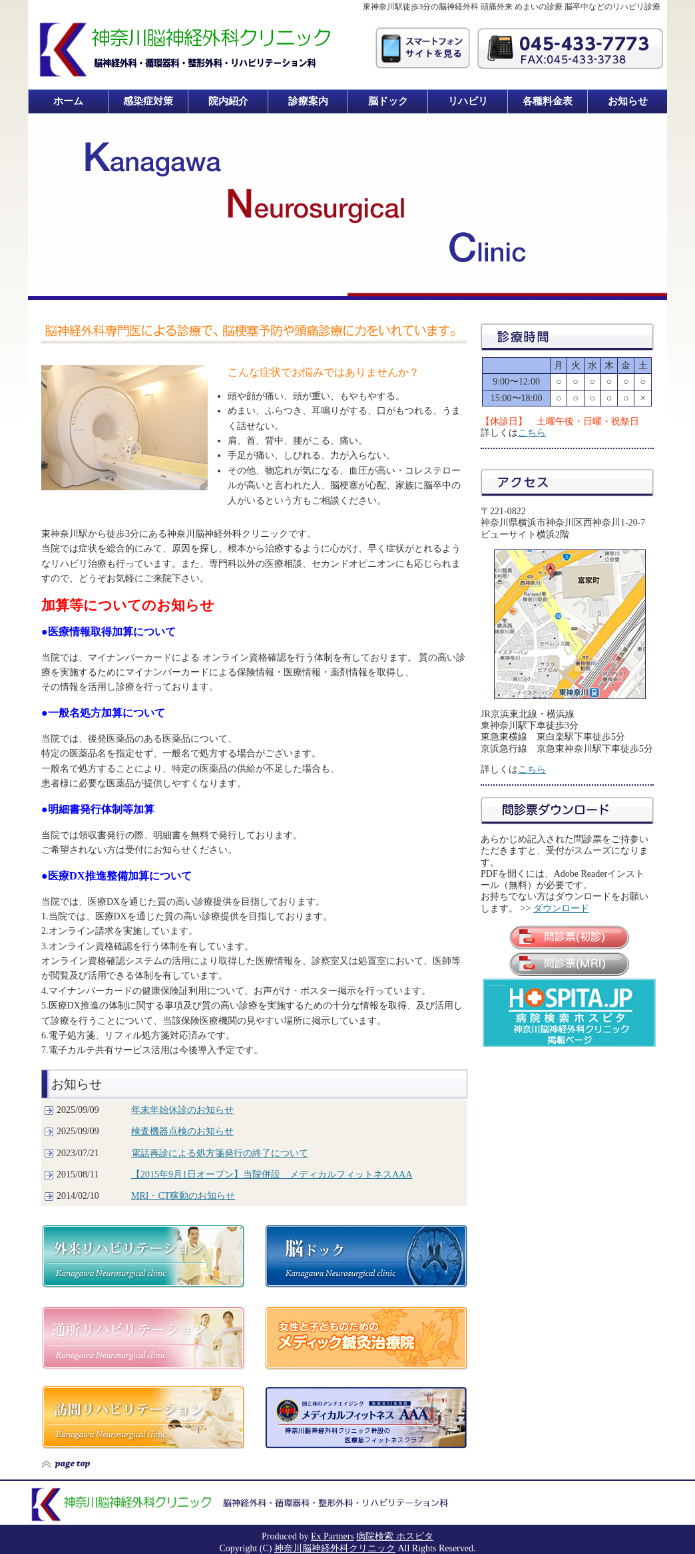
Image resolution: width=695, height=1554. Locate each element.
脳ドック (388, 101)
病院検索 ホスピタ (394, 1536)
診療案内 (308, 101)
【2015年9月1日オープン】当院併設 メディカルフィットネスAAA (271, 1174)
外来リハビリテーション (142, 1256)
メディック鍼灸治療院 (365, 1338)
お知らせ (628, 101)
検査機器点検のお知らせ (182, 1131)
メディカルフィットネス (365, 1418)
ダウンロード (561, 908)
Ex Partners (332, 1536)
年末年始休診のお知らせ (182, 1110)
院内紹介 (228, 101)
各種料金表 (548, 101)
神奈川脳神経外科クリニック (334, 1548)
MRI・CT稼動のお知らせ (183, 1196)
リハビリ (468, 101)
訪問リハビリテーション (142, 1417)
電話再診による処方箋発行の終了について (219, 1153)
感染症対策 (148, 101)
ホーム (68, 101)
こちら (532, 433)
